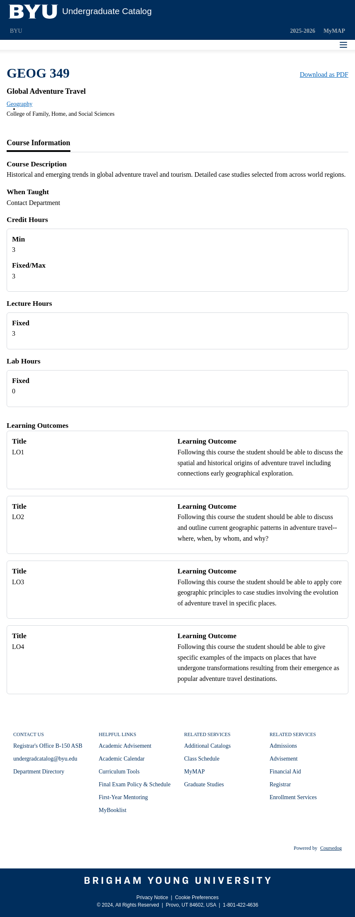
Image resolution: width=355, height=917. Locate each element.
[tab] (38, 143)
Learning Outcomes (37, 425)
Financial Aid (285, 771)
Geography (19, 104)
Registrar (280, 784)
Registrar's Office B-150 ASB (47, 746)
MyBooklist (112, 810)
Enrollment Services (293, 797)
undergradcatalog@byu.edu (45, 759)
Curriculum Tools (119, 771)
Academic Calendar (122, 759)
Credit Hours (27, 219)
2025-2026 (302, 31)
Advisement (284, 759)
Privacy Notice (152, 897)
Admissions (283, 746)
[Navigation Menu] (343, 45)
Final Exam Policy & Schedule (134, 784)
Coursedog (331, 848)
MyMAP (334, 31)
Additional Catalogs (207, 746)
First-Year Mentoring (123, 797)
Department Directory (38, 771)
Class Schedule (202, 759)
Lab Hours (24, 361)
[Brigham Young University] (177, 880)
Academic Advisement (125, 746)
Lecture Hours (29, 303)
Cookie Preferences (196, 897)
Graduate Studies (204, 784)
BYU (16, 31)
